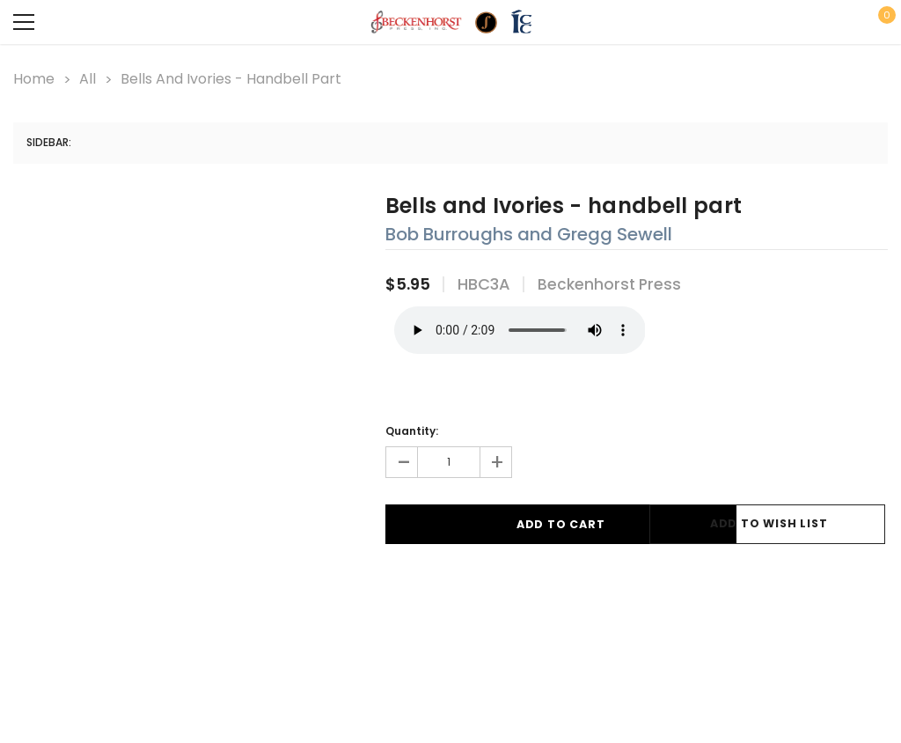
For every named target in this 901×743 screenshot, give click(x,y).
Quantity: (411, 427)
